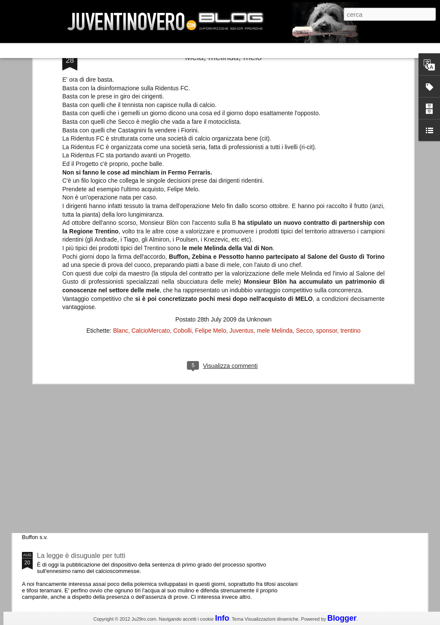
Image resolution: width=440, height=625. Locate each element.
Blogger (342, 618)
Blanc (120, 237)
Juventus (241, 237)
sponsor (326, 237)
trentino (350, 237)
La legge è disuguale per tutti (81, 555)
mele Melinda (275, 237)
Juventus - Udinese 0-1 (72, 483)
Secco (304, 237)
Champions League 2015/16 (80, 410)
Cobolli (182, 237)
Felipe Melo (210, 237)
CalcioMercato (150, 237)
